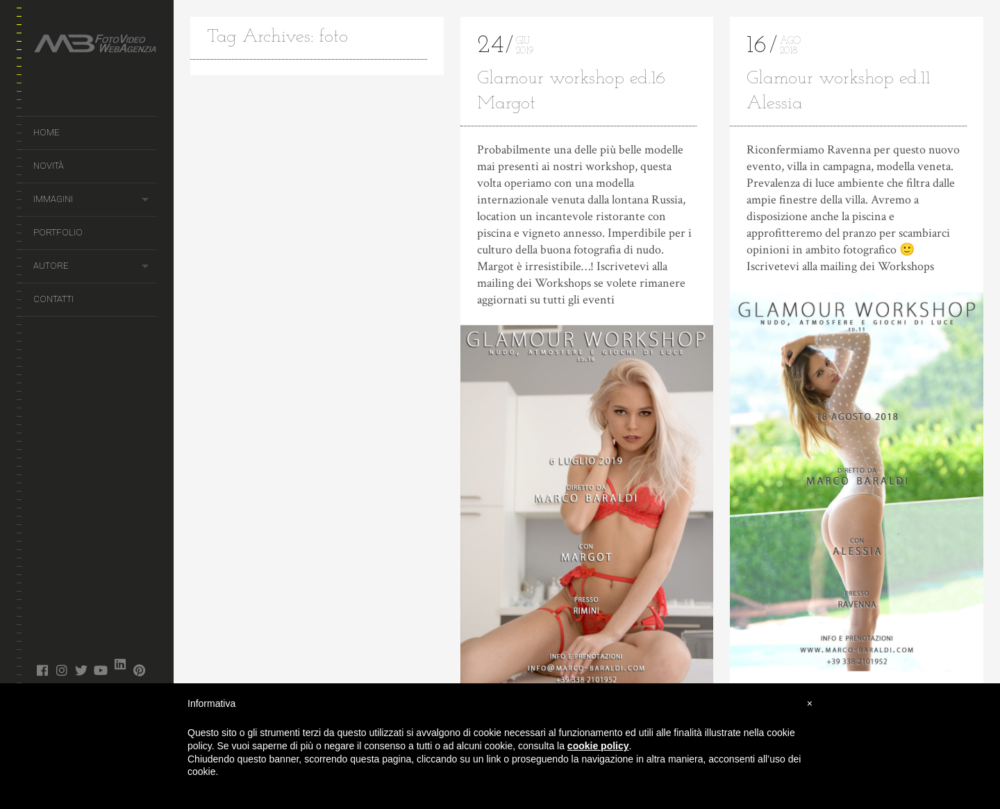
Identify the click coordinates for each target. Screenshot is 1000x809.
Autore (50, 265)
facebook (42, 670)
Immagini (53, 199)
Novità (48, 165)
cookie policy (598, 745)
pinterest (139, 670)
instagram (61, 670)
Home (46, 132)
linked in (119, 664)
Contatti (53, 299)
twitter (81, 670)
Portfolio (58, 232)
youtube (100, 670)
